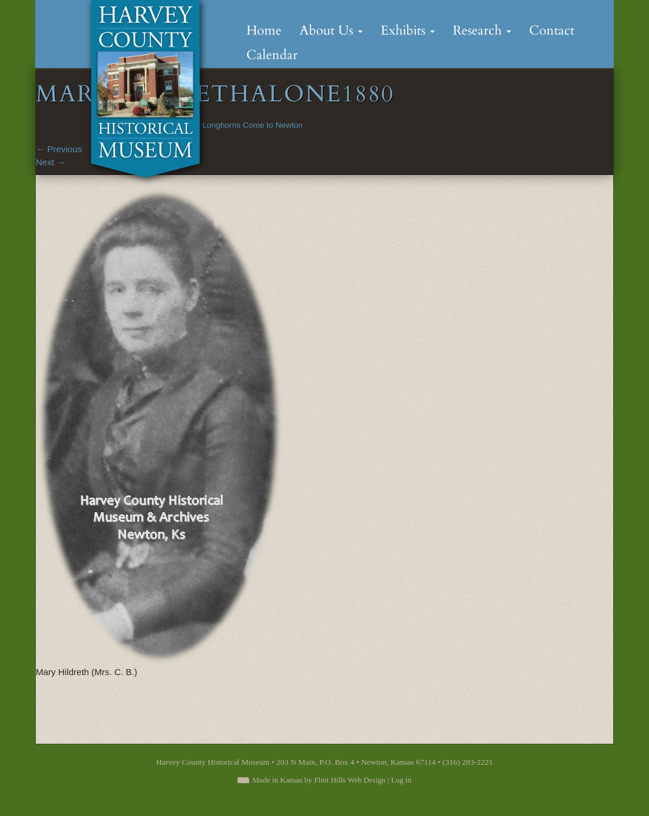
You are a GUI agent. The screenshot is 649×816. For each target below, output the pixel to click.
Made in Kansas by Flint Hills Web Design (318, 779)
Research (482, 30)
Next (51, 162)
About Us (331, 30)
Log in (401, 779)
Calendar (272, 55)
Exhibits (408, 30)
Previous (59, 149)
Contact (551, 30)
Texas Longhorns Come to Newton (240, 125)
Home (264, 30)
